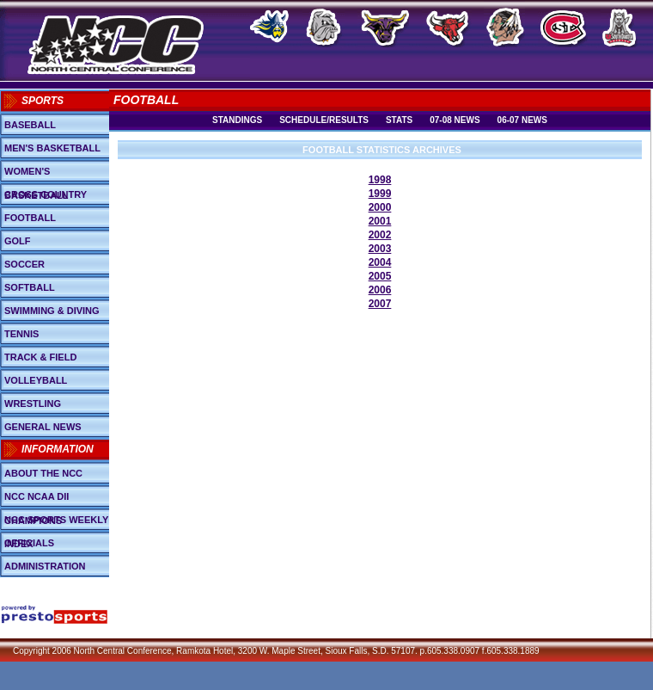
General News (43, 427)
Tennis (21, 334)
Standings (237, 120)
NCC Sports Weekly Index (56, 522)
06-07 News (522, 120)
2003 (380, 249)
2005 (380, 276)
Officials (29, 543)
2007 (380, 304)
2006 (380, 290)
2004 (380, 262)
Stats (399, 120)
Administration (45, 566)
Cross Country (45, 194)
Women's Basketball (36, 174)
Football (30, 218)
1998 (380, 180)
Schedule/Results (324, 120)
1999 (380, 194)
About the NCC (43, 473)
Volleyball (35, 380)
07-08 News (454, 120)
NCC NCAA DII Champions (36, 499)
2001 (380, 221)
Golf (17, 241)
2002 (380, 235)
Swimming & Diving (52, 310)
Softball (29, 287)
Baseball (30, 125)
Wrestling (32, 403)
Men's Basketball (52, 148)
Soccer (24, 264)
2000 (380, 207)
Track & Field (40, 357)
